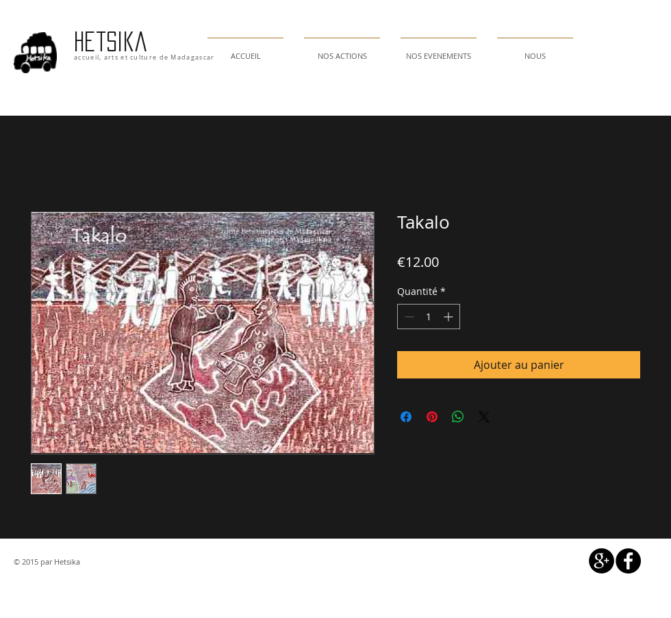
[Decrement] (407, 317)
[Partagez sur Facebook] (406, 417)
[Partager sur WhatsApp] (458, 417)
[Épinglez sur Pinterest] (432, 417)
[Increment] (449, 317)
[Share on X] (484, 417)
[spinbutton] (428, 317)
